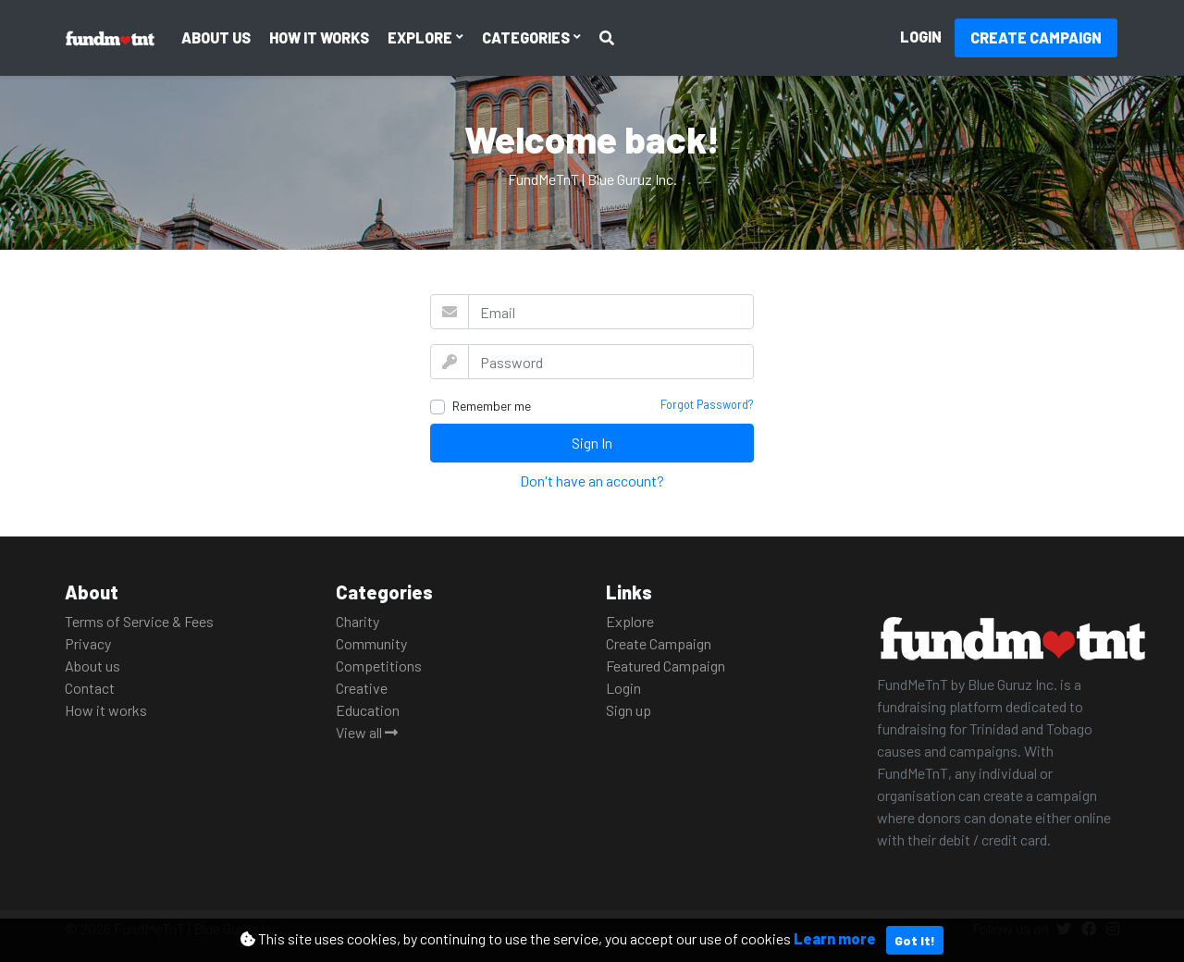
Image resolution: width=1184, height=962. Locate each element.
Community (371, 643)
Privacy (88, 643)
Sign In (592, 442)
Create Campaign (1036, 37)
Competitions (379, 665)
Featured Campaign (665, 665)
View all (367, 732)
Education (368, 710)
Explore (421, 37)
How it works (319, 37)
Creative (362, 688)
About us (216, 37)
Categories (527, 37)
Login (921, 36)
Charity (357, 621)
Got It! (914, 940)
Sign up (628, 710)
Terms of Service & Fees (139, 621)
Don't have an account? (592, 480)
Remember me (491, 405)
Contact (90, 688)
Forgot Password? (707, 404)
